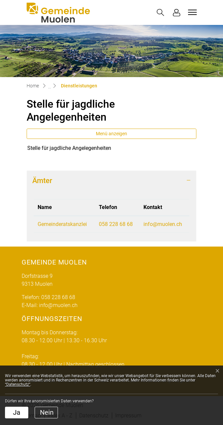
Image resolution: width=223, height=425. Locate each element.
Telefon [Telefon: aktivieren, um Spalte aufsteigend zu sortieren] (108, 207)
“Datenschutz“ (17, 384)
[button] (160, 12)
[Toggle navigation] (191, 12)
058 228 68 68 (116, 224)
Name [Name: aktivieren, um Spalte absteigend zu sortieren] (45, 207)
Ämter (42, 180)
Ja (16, 412)
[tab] (111, 180)
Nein (47, 412)
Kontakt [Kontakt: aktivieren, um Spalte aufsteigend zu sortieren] (152, 207)
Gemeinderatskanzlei (62, 224)
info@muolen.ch (162, 224)
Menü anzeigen (111, 133)
